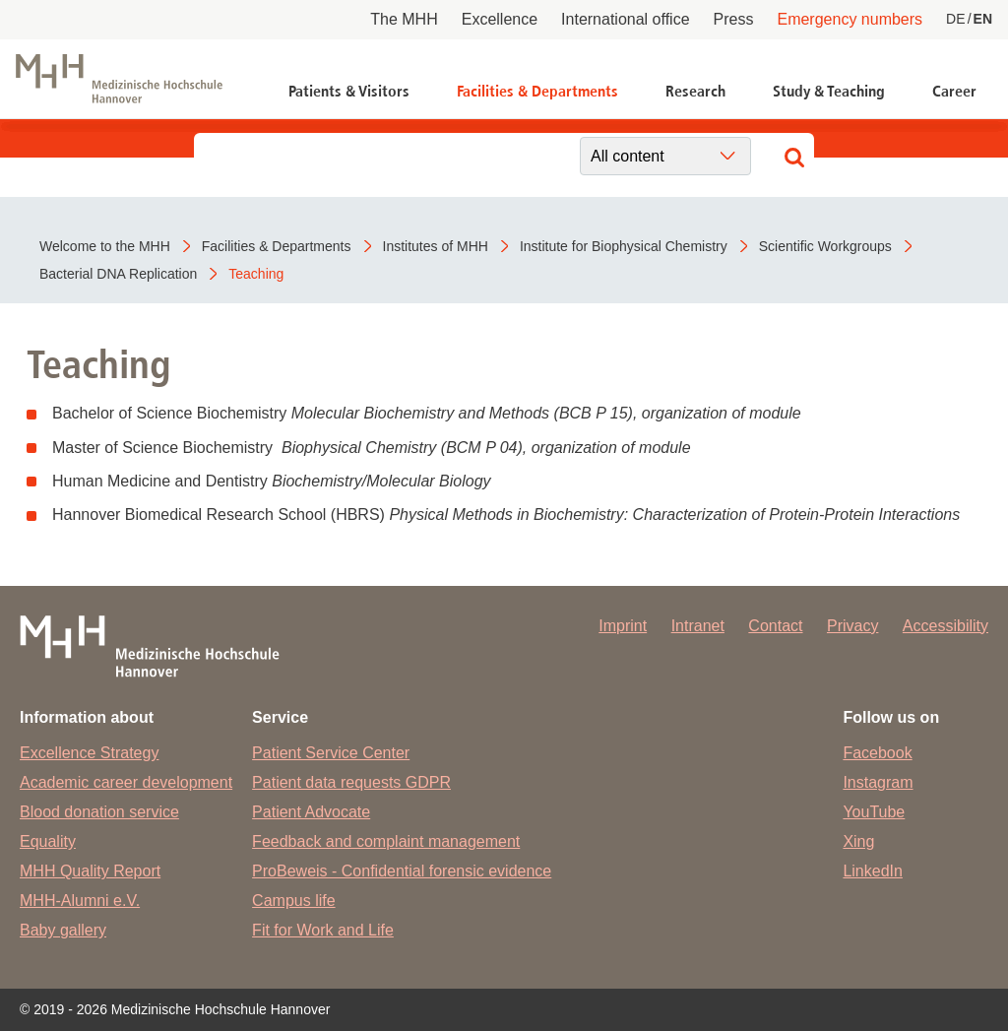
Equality (48, 841)
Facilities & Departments (537, 91)
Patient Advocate (311, 812)
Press (734, 19)
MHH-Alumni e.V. (80, 900)
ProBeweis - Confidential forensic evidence (401, 871)
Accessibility (945, 625)
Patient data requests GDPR (351, 782)
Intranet (697, 625)
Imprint (622, 625)
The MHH (403, 19)
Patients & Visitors (349, 91)
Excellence (499, 19)
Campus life (293, 900)
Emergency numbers (849, 19)
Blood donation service (99, 812)
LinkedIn (873, 871)
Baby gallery (63, 930)
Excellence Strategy (89, 752)
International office (625, 19)
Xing (858, 841)
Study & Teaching (829, 91)
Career (954, 91)
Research (695, 91)
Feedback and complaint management (386, 841)
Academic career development (126, 782)
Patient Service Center (331, 752)
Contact (775, 625)
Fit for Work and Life (323, 930)
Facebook (877, 752)
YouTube (874, 812)
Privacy (852, 625)
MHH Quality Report (90, 871)
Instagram (878, 782)
